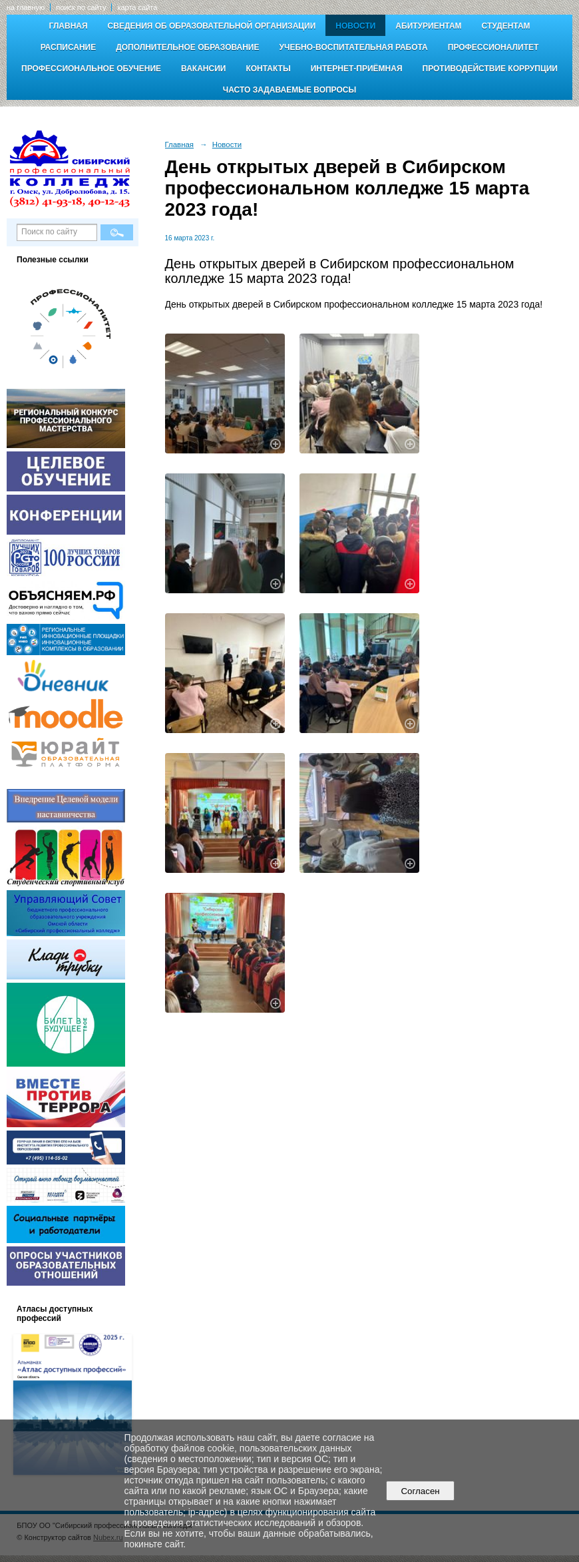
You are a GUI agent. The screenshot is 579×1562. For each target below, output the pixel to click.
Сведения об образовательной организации (212, 26)
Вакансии (203, 68)
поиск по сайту (81, 7)
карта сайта (137, 7)
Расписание (68, 47)
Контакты (268, 68)
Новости (355, 26)
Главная (68, 26)
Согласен (420, 1491)
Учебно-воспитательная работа (354, 47)
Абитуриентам (428, 26)
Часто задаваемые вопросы (289, 90)
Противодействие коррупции (490, 68)
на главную (26, 7)
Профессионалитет (493, 47)
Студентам (506, 26)
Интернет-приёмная (357, 68)
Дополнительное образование (187, 47)
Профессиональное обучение (91, 68)
